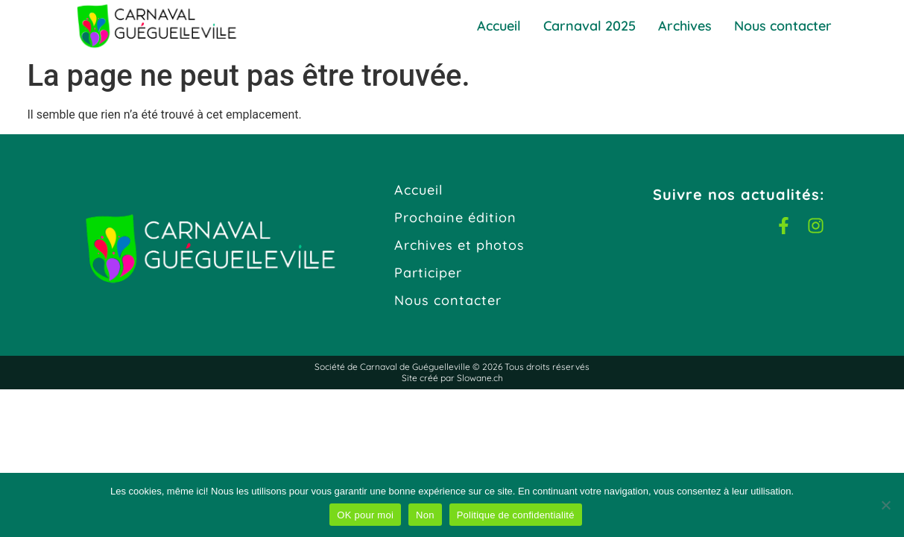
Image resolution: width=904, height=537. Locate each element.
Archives (685, 25)
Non (425, 515)
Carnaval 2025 (589, 25)
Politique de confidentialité (516, 515)
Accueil (499, 25)
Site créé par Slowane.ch (452, 377)
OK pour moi (365, 515)
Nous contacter (783, 25)
